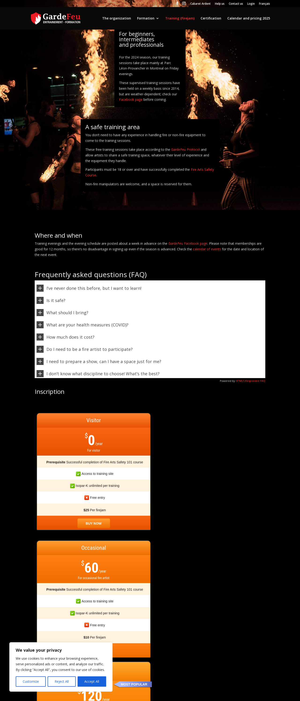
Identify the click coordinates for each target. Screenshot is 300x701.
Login (251, 4)
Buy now (64, 523)
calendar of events (207, 249)
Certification (211, 18)
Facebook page (130, 99)
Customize (31, 681)
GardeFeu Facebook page (187, 243)
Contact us (236, 4)
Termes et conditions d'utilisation (120, 694)
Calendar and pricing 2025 (248, 18)
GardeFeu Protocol (185, 149)
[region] (60, 667)
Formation (145, 18)
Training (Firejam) (180, 18)
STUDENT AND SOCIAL (241, 431)
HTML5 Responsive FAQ (250, 381)
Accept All (91, 681)
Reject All (62, 681)
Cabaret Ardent (200, 4)
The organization (116, 18)
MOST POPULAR (189, 426)
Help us (220, 4)
